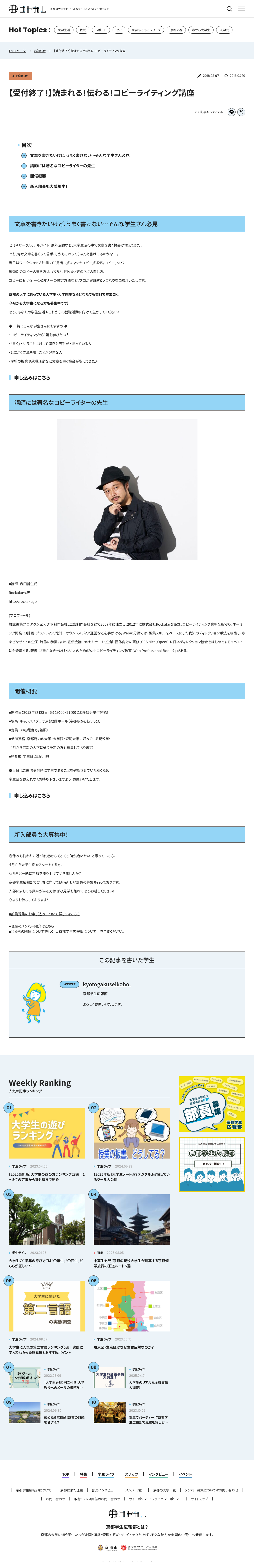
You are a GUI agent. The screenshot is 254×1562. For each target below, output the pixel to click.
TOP (65, 1474)
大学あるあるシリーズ (146, 30)
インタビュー (158, 1474)
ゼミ (119, 30)
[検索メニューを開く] (229, 8)
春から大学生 (201, 30)
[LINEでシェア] (232, 112)
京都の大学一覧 (164, 1490)
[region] (127, 30)
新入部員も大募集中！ (49, 186)
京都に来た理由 (71, 1490)
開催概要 (38, 176)
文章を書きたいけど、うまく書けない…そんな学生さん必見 (80, 155)
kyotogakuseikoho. (107, 984)
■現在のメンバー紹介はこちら (31, 926)
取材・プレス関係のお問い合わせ (97, 1498)
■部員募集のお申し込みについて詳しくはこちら (44, 913)
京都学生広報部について (78, 931)
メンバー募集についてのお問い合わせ (211, 1490)
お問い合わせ (55, 1498)
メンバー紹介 (134, 1490)
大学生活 (64, 30)
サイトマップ (199, 1498)
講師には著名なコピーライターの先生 (62, 165)
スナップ (131, 1474)
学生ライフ (106, 1474)
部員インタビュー (104, 1490)
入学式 (224, 30)
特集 (83, 1474)
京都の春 (176, 30)
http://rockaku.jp (23, 601)
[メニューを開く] (241, 8)
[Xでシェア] (241, 112)
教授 (83, 30)
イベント (185, 1474)
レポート (100, 30)
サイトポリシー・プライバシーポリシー (155, 1498)
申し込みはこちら (32, 377)
